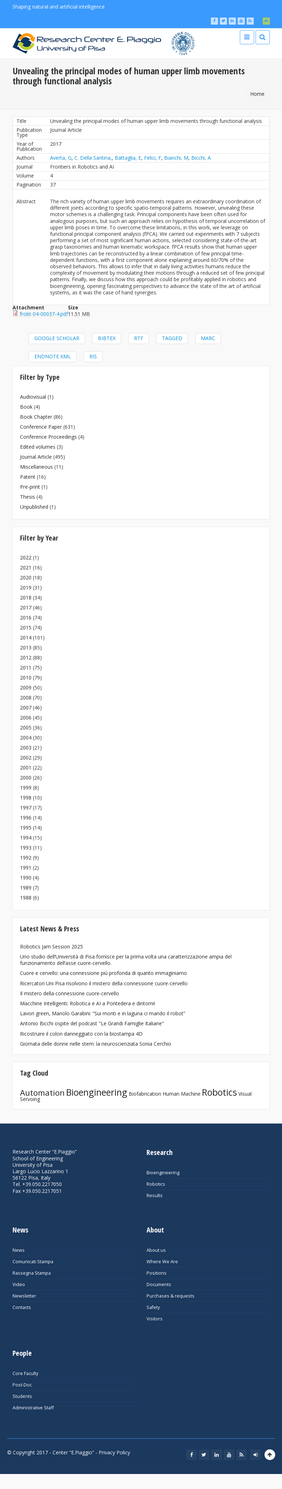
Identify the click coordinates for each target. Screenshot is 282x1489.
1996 (25, 817)
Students (22, 1396)
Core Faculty (25, 1373)
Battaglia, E (128, 157)
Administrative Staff (33, 1408)
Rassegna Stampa (32, 1273)
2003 (25, 747)
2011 (25, 667)
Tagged (172, 338)
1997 (25, 807)
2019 (25, 587)
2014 (25, 637)
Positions (157, 1273)
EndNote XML (52, 356)
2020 (25, 577)
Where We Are (162, 1262)
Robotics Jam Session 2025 (51, 946)
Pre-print (30, 486)
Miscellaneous (36, 466)
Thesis (27, 496)
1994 (25, 837)
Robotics (219, 1092)
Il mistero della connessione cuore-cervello (69, 993)
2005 (25, 727)
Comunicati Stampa (33, 1262)
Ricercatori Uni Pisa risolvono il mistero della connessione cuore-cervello (104, 983)
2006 (25, 717)
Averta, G (60, 157)
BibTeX (106, 338)
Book (26, 406)
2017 (25, 607)
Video (19, 1284)
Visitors (155, 1319)
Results (155, 1195)
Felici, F (152, 157)
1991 (25, 867)
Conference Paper (41, 426)
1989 (25, 887)
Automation (42, 1092)
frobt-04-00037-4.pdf (44, 313)
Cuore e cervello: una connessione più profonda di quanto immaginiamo (103, 973)
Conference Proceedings (48, 436)
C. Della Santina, (93, 157)
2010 (25, 677)
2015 (25, 627)
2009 (25, 687)
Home (257, 93)
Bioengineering (96, 1092)
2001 (25, 767)
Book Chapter (36, 416)
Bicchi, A (201, 157)
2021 (25, 567)
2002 (25, 757)
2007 (25, 707)
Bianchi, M (176, 157)
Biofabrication (145, 1093)
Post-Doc (22, 1385)
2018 (25, 597)
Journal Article (36, 456)
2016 (25, 617)
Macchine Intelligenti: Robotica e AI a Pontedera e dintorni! (87, 1003)
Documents (159, 1284)
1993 (25, 847)
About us (156, 1250)
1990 (25, 877)
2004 (25, 737)
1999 (25, 787)
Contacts (22, 1307)
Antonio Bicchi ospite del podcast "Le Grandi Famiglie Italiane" (92, 1023)
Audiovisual (33, 396)
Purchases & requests (170, 1296)
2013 (25, 647)
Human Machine (182, 1093)
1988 (25, 897)
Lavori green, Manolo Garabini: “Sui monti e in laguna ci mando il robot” (102, 1013)
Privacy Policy (114, 1452)
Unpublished (34, 506)
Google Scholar (56, 338)
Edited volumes (37, 446)
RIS (93, 356)
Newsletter (24, 1296)
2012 (25, 657)
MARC (208, 338)
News (19, 1250)
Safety (153, 1307)
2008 (25, 697)
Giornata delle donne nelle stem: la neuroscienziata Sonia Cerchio (95, 1043)
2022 (25, 557)
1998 (25, 797)
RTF (138, 338)
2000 (25, 777)
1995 (25, 827)
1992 (25, 857)
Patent (27, 476)
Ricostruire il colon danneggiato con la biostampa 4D (81, 1033)
